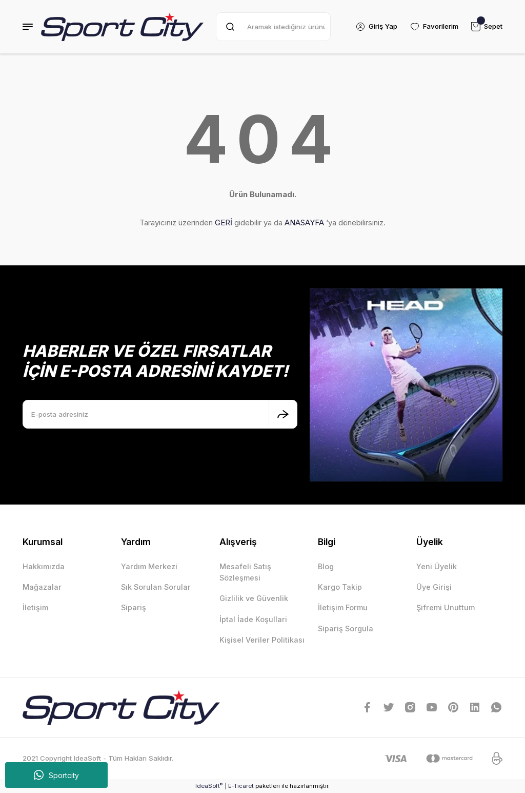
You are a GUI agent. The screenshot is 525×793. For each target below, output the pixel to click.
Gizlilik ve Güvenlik (253, 598)
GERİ (223, 222)
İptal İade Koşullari (253, 619)
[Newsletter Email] (160, 414)
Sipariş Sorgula (345, 628)
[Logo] (122, 26)
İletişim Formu (343, 607)
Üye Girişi (434, 587)
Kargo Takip (340, 587)
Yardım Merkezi (149, 566)
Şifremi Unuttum (445, 607)
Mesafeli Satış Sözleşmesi (245, 572)
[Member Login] (376, 26)
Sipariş (133, 607)
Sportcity (56, 775)
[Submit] (283, 414)
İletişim (35, 607)
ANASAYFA (304, 222)
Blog (326, 566)
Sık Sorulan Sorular (156, 587)
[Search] (273, 26)
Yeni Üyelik (436, 566)
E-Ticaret (241, 785)
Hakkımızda (44, 566)
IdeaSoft (209, 785)
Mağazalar (42, 587)
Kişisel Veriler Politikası (262, 639)
